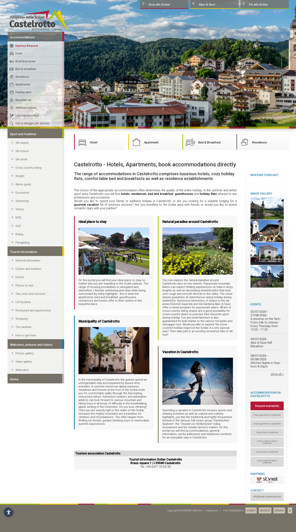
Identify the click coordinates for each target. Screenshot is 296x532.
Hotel (18, 350)
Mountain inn (23, 397)
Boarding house (25, 358)
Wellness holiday (26, 404)
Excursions (22, 489)
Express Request (26, 342)
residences (138, 491)
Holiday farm (23, 389)
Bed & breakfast (25, 366)
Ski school (22, 448)
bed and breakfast (160, 491)
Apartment (144, 439)
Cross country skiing (28, 464)
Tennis (19, 506)
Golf (18, 523)
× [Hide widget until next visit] (12, 508)
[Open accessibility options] (8, 512)
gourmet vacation (86, 501)
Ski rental (21, 456)
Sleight (19, 473)
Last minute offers (27, 412)
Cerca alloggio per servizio (32, 420)
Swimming (22, 498)
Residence (22, 373)
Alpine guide (23, 481)
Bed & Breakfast (203, 439)
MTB (18, 514)
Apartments (22, 381)
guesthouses (184, 491)
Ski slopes (22, 439)
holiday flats (208, 491)
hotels (125, 491)
